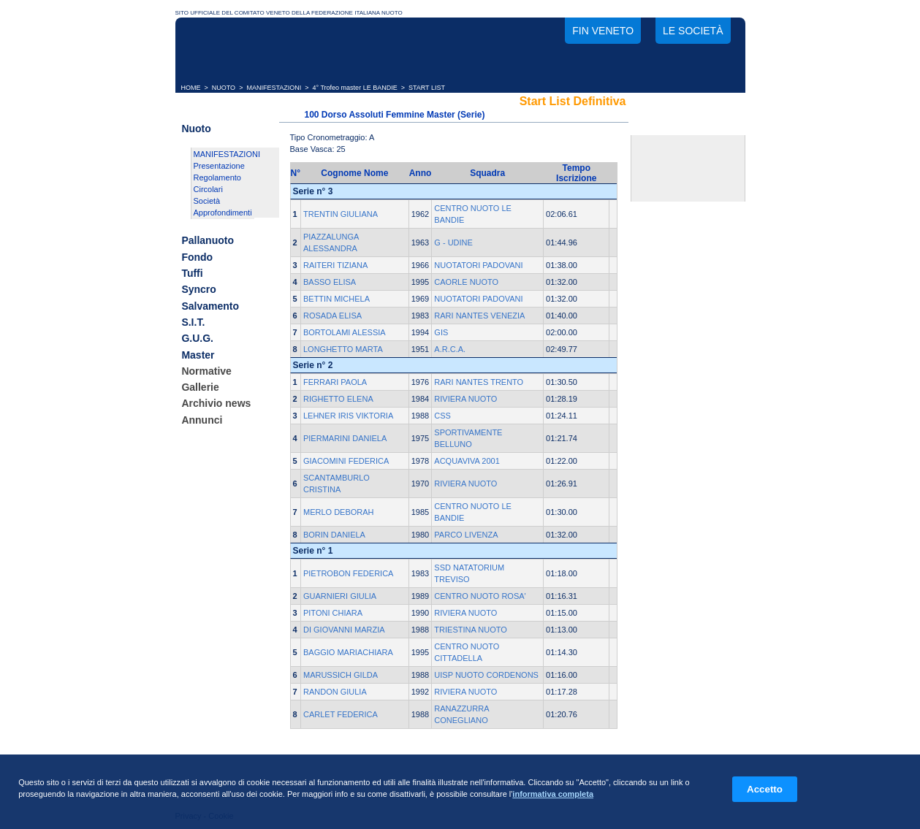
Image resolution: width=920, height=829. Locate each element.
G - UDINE (453, 242)
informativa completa (552, 794)
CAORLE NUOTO (466, 282)
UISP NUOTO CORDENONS (486, 675)
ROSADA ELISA (332, 315)
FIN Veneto (603, 31)
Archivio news (216, 404)
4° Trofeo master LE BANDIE (355, 87)
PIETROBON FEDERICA (348, 573)
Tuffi (191, 273)
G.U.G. (197, 339)
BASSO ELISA (329, 282)
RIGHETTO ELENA (338, 398)
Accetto (765, 789)
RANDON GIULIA (335, 691)
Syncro (198, 290)
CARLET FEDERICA (340, 714)
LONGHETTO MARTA (343, 349)
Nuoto (195, 128)
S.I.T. (193, 322)
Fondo (197, 257)
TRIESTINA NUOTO (470, 629)
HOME (191, 87)
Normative (206, 371)
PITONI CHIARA (332, 612)
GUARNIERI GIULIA (339, 596)
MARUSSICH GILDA (340, 675)
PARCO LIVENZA (466, 534)
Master (197, 355)
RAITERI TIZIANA (335, 265)
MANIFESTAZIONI (273, 87)
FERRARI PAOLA (335, 382)
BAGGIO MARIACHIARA (348, 652)
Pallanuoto (207, 241)
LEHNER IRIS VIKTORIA (348, 415)
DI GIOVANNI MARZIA (344, 629)
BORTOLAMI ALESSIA (344, 332)
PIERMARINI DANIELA (345, 438)
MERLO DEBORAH (338, 512)
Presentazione (219, 165)
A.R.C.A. (449, 349)
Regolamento (217, 177)
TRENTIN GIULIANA (340, 214)
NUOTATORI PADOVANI (478, 265)
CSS (442, 415)
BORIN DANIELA (334, 534)
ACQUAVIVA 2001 (466, 460)
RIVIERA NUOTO (465, 398)
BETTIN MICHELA (336, 298)
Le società (693, 31)
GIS (441, 332)
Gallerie (199, 387)
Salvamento (210, 306)
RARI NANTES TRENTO (478, 382)
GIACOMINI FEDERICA (346, 460)
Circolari (208, 189)
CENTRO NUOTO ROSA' (479, 596)
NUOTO (223, 87)
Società (207, 200)
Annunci (201, 420)
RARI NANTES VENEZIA (479, 315)
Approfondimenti (223, 212)
